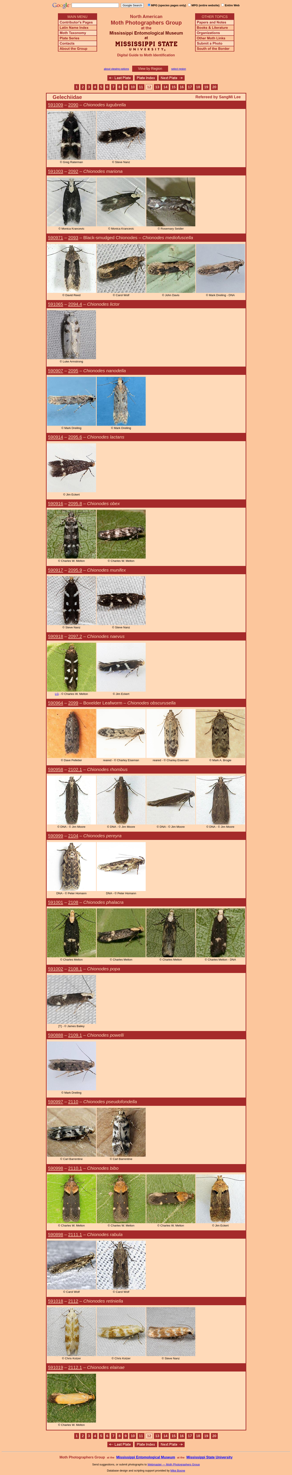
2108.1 (75, 968)
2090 (73, 104)
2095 (73, 370)
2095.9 (75, 569)
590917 (55, 569)
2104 (73, 835)
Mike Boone (177, 1470)
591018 (55, 1300)
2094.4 (75, 304)
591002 (55, 968)
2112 (73, 1300)
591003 (55, 171)
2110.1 (75, 1168)
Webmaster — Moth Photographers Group (173, 1464)
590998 (55, 1168)
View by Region (150, 68)
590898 (55, 1234)
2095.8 (75, 503)
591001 (55, 902)
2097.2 (75, 636)
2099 (73, 702)
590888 (55, 1035)
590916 (55, 503)
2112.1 (75, 1367)
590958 (55, 769)
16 (182, 87)
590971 (55, 237)
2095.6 (75, 436)
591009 (55, 104)
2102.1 (75, 769)
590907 (55, 370)
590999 (55, 835)
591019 (55, 1367)
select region (178, 68)
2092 (73, 171)
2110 (73, 1101)
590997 (55, 1101)
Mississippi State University (209, 1457)
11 (141, 87)
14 (165, 87)
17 (190, 87)
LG (57, 694)
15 (174, 87)
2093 (73, 237)
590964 (55, 702)
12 (149, 87)
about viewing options (116, 68)
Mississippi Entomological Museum (145, 1457)
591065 (55, 304)
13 (157, 87)
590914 (55, 436)
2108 (73, 902)
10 (133, 87)
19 (206, 87)
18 (198, 87)
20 (214, 87)
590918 (55, 636)
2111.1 (75, 1234)
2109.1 (75, 1035)
